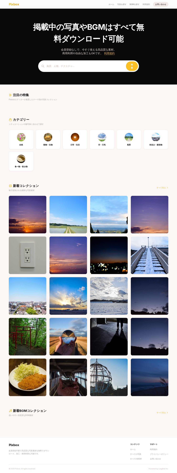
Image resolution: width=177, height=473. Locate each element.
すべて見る (162, 187)
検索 (132, 66)
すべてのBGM (136, 459)
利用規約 (146, 4)
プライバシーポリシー (159, 454)
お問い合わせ (160, 4)
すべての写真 (135, 454)
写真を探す (121, 4)
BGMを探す (134, 4)
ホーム (111, 4)
